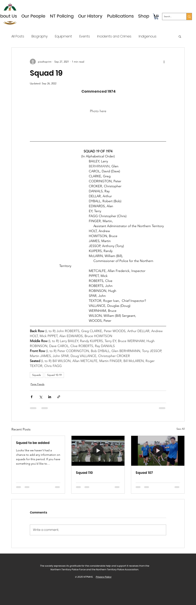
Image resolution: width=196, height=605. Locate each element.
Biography (40, 36)
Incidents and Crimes (114, 36)
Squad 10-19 (54, 375)
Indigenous (147, 36)
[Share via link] (58, 397)
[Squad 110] (98, 451)
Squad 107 (144, 472)
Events (84, 36)
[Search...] (171, 16)
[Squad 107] (157, 451)
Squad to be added (33, 442)
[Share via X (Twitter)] (40, 397)
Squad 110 (84, 472)
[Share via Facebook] (31, 397)
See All (180, 428)
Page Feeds (37, 384)
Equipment (63, 36)
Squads (36, 375)
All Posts (17, 36)
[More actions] (164, 61)
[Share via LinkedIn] (49, 397)
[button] (90, 16)
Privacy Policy (103, 577)
